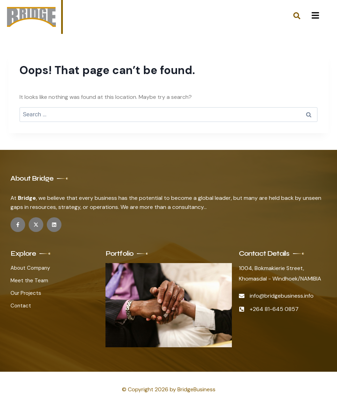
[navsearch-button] (296, 17)
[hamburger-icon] (315, 17)
